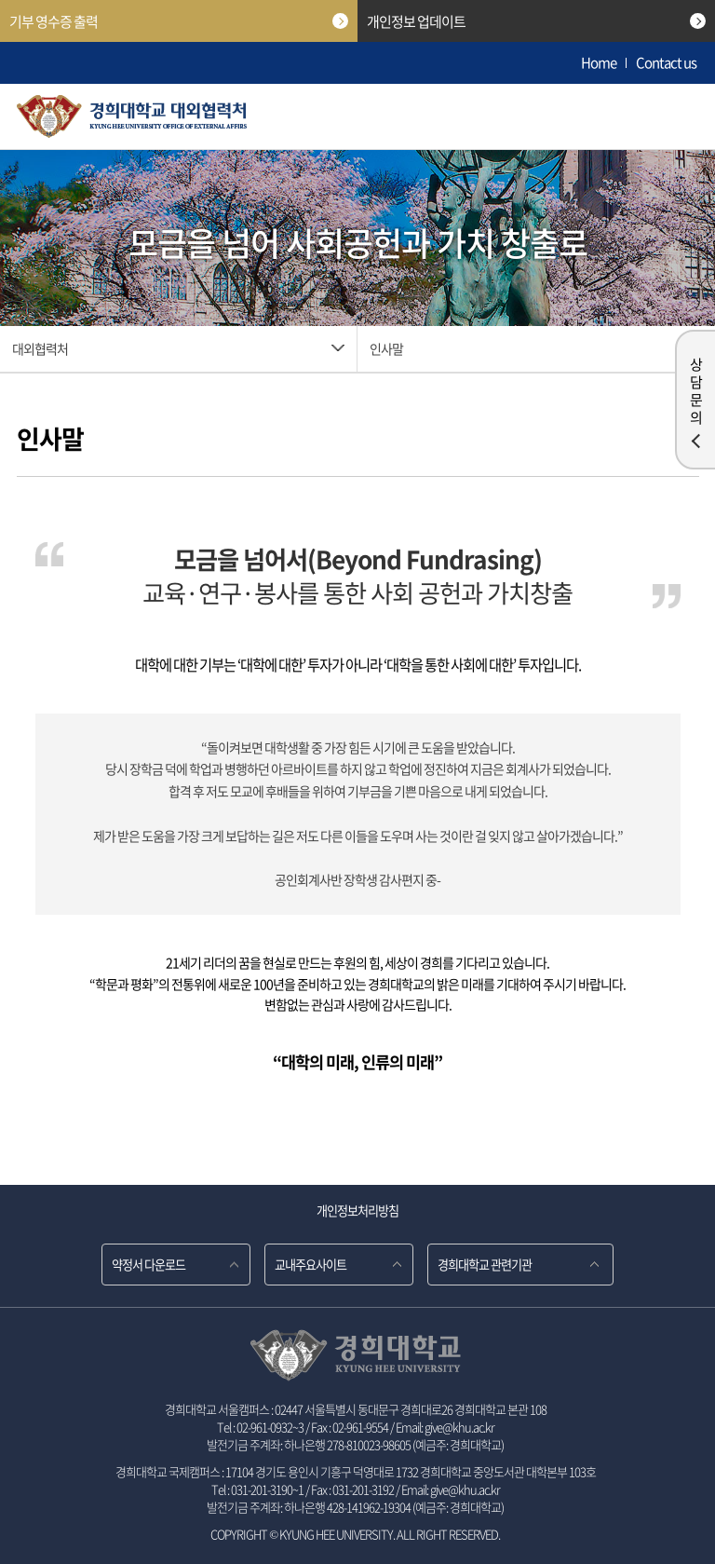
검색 (629, 116)
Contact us (666, 62)
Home (598, 62)
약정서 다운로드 (148, 1264)
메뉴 (676, 116)
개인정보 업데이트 (536, 21)
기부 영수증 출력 (178, 21)
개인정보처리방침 (357, 1210)
